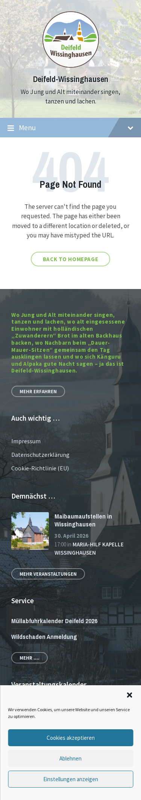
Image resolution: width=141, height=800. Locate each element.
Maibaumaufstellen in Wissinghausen (83, 520)
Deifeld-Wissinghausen (70, 79)
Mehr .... (29, 658)
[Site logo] (70, 65)
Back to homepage (71, 259)
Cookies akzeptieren (71, 737)
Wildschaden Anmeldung (44, 636)
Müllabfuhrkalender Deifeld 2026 (54, 620)
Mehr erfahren (38, 391)
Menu (70, 128)
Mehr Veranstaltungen (48, 574)
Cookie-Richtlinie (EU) (40, 468)
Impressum (26, 441)
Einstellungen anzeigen (70, 779)
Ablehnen (70, 758)
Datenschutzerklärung (40, 454)
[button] (129, 695)
